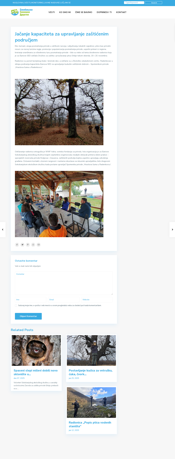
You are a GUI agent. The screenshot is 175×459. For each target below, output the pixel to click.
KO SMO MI (65, 12)
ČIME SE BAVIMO (83, 12)
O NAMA (160, 455)
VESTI (52, 12)
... (18, 388)
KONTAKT (121, 12)
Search (154, 3)
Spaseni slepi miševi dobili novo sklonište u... (36, 372)
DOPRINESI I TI (104, 12)
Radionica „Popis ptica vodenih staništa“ (90, 424)
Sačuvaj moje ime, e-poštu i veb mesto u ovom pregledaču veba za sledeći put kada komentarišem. (59, 306)
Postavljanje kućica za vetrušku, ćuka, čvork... (90, 372)
